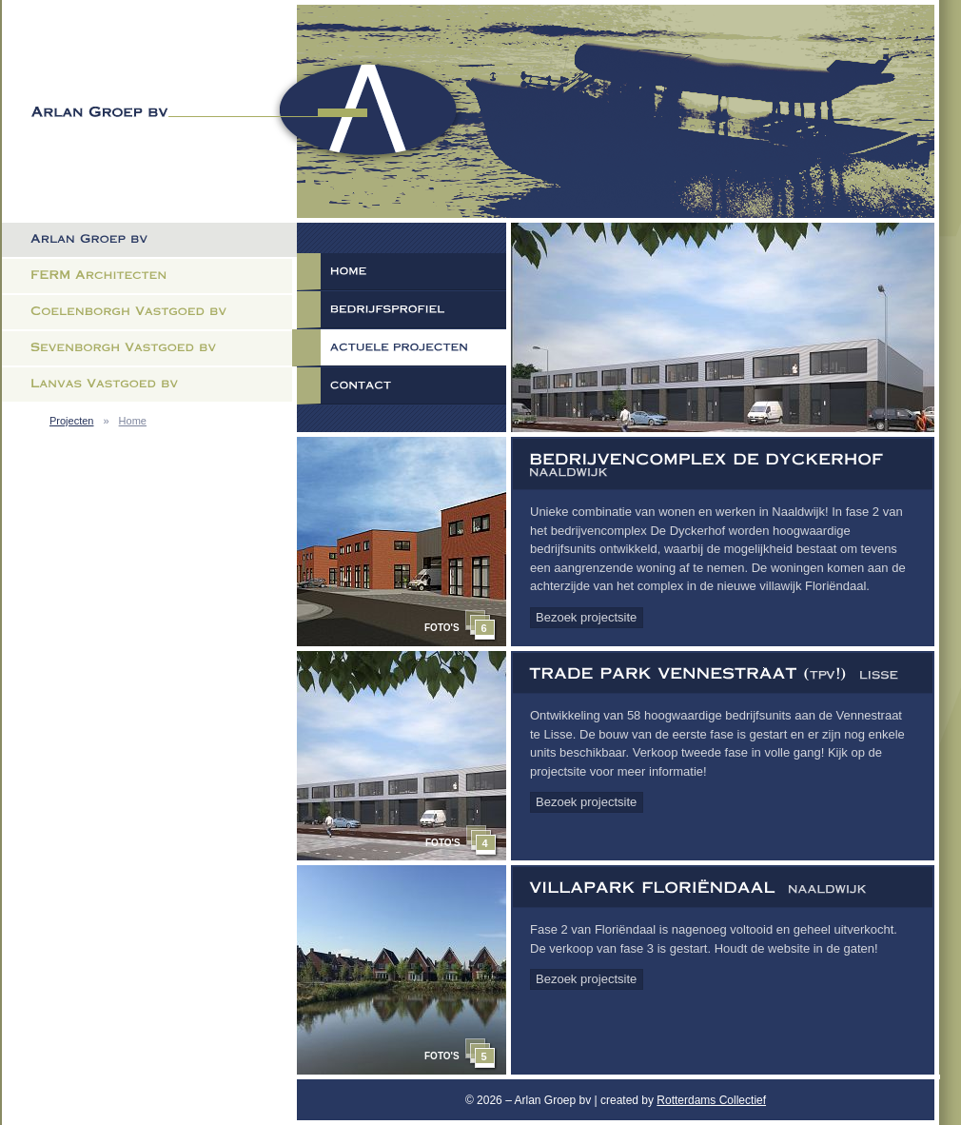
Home (133, 420)
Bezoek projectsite (586, 617)
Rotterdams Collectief (711, 1100)
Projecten (71, 420)
